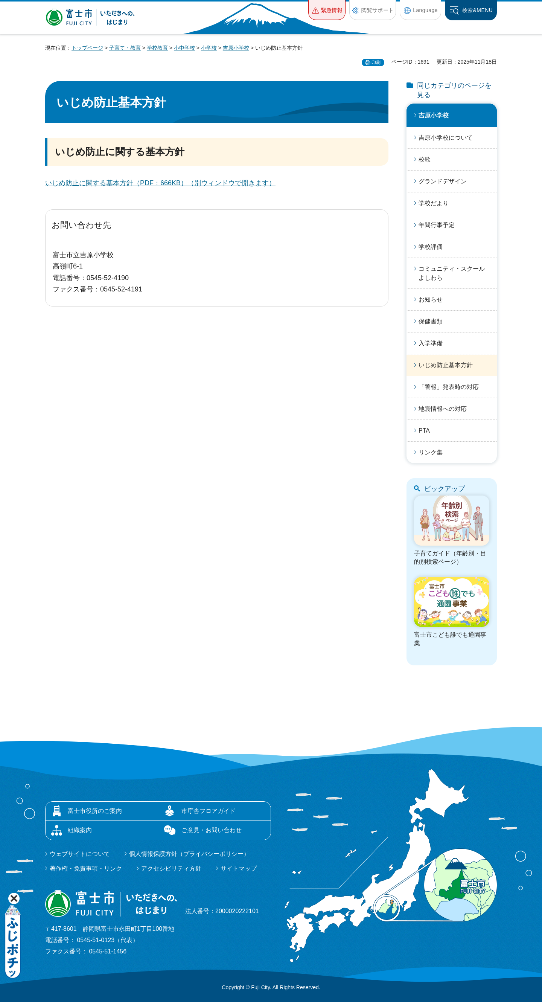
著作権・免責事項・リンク (86, 868)
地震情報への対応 (443, 409)
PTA (424, 430)
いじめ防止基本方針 (446, 365)
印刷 (376, 62)
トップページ (87, 48)
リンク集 (431, 452)
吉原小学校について (446, 137)
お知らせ (431, 299)
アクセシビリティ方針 (171, 868)
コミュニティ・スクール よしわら (455, 273)
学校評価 (431, 247)
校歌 (425, 159)
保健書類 (431, 321)
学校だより (434, 203)
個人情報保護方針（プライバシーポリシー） (189, 854)
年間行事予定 (437, 225)
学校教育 (157, 48)
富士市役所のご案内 (95, 811)
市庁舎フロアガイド (208, 811)
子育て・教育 (125, 48)
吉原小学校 (236, 48)
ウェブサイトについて (80, 854)
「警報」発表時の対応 (449, 387)
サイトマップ (239, 868)
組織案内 (80, 830)
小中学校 (184, 48)
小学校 (209, 48)
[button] (327, 10)
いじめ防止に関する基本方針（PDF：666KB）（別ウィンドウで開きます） (160, 183)
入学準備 (431, 343)
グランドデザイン (443, 181)
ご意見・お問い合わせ (211, 830)
